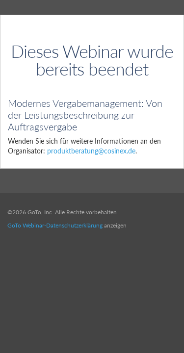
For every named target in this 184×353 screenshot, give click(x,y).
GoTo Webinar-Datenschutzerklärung (55, 225)
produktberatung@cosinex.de (91, 151)
